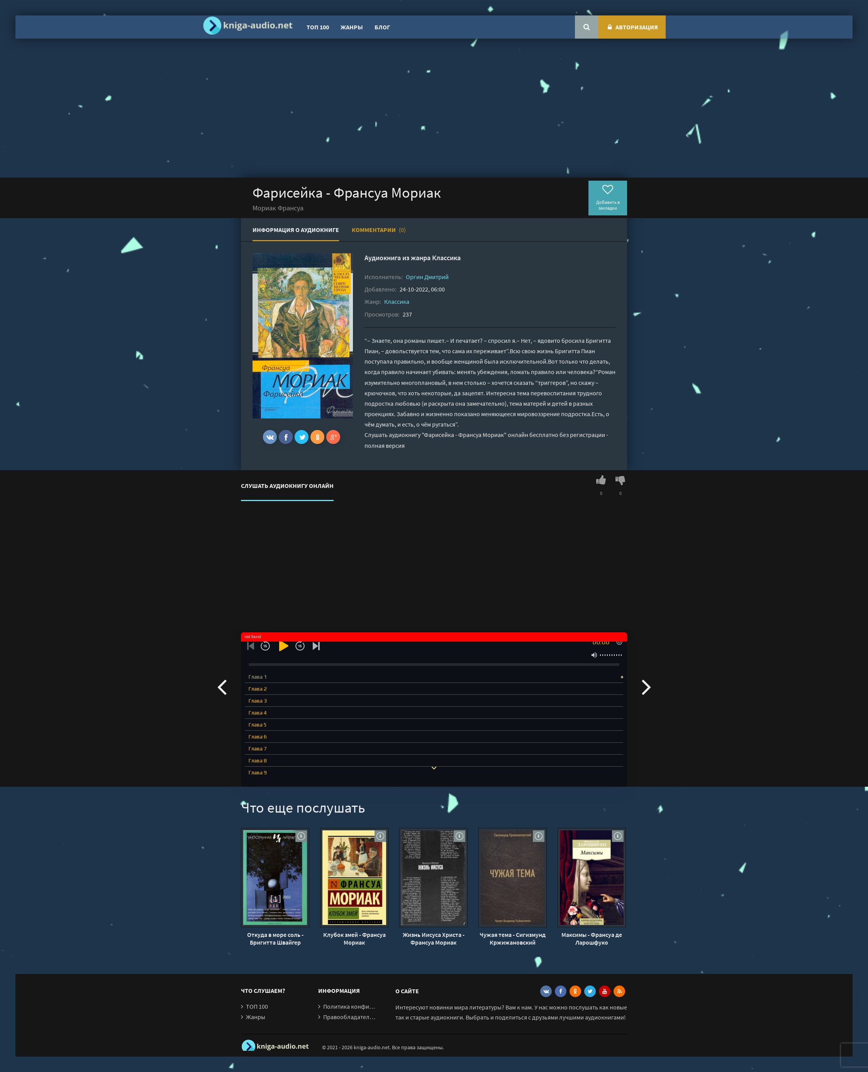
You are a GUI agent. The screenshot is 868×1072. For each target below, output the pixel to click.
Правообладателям (349, 1017)
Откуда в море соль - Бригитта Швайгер (275, 938)
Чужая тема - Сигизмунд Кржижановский (513, 938)
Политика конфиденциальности (367, 1006)
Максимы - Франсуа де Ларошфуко (591, 938)
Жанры (352, 27)
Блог (382, 27)
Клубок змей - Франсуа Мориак (354, 938)
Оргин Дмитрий (427, 277)
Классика (446, 257)
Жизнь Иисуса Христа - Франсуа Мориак (434, 938)
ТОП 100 (318, 27)
